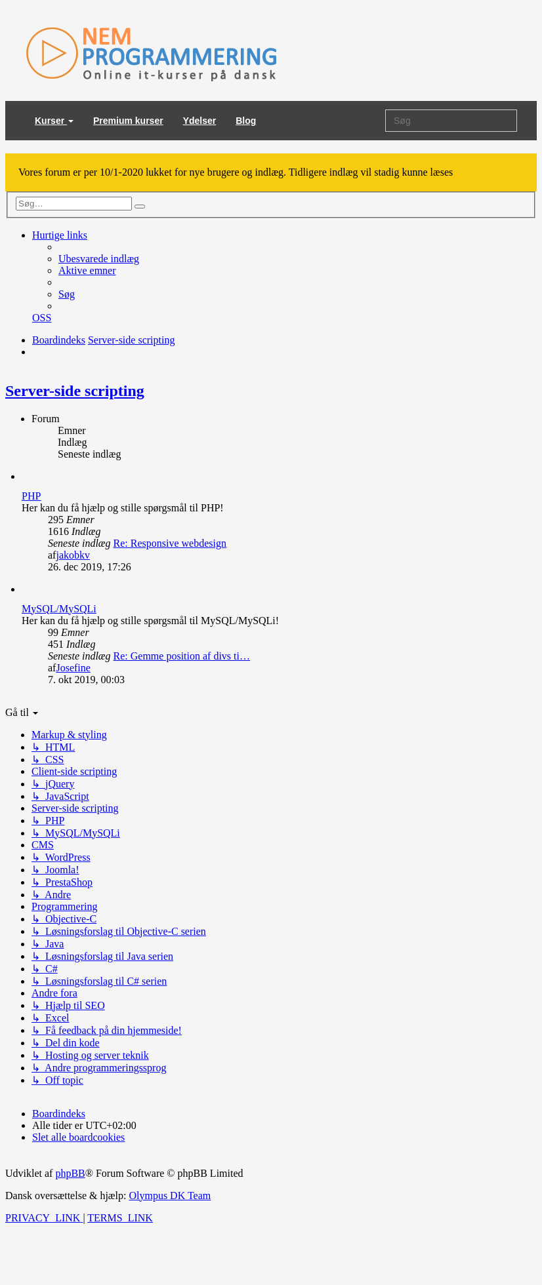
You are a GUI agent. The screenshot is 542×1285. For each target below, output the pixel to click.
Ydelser (200, 120)
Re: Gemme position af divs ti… (182, 656)
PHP (31, 496)
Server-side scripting (74, 390)
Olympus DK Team (170, 1195)
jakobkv (73, 555)
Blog (246, 120)
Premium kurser (128, 120)
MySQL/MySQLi (59, 608)
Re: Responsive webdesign (170, 543)
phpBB (70, 1173)
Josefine (73, 667)
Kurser (54, 120)
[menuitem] (98, 258)
